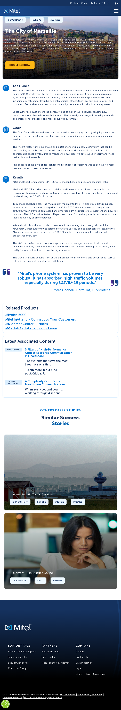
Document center (17, 657)
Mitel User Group (17, 668)
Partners (95, 3)
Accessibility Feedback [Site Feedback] (89, 694)
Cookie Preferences (12, 697)
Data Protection (84, 662)
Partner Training (50, 651)
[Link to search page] (104, 3)
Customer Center (79, 3)
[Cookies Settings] (5, 704)
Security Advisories (18, 662)
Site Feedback (68, 694)
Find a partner (49, 657)
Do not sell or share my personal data (43, 697)
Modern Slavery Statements (91, 674)
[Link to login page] (108, 3)
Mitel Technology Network (56, 662)
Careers (80, 651)
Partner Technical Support (22, 651)
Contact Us (82, 657)
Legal (78, 668)
